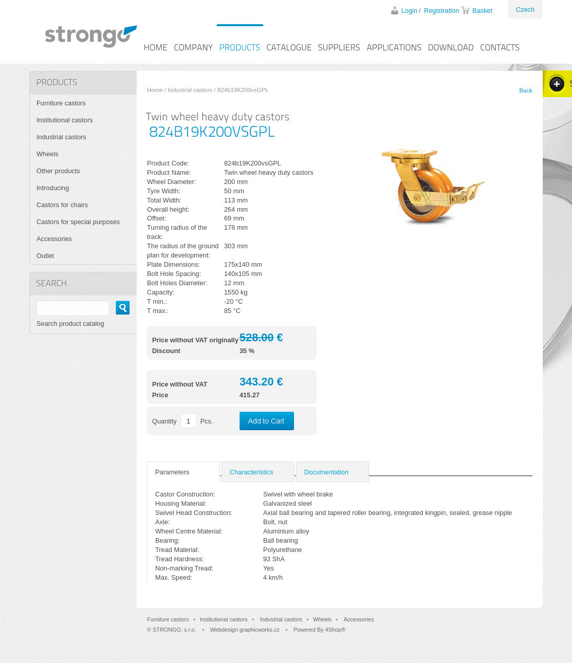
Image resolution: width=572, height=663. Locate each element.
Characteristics (251, 472)
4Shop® (335, 630)
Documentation (326, 472)
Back (525, 90)
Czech (525, 9)
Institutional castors (64, 120)
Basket (482, 10)
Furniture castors (61, 103)
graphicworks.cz (259, 630)
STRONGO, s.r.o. (174, 630)
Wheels (47, 154)
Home (155, 90)
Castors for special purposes (78, 222)
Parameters (172, 472)
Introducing (52, 188)
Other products (58, 171)
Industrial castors (190, 90)
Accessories (54, 239)
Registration (441, 10)
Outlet (45, 256)
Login (409, 10)
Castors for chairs (62, 205)
